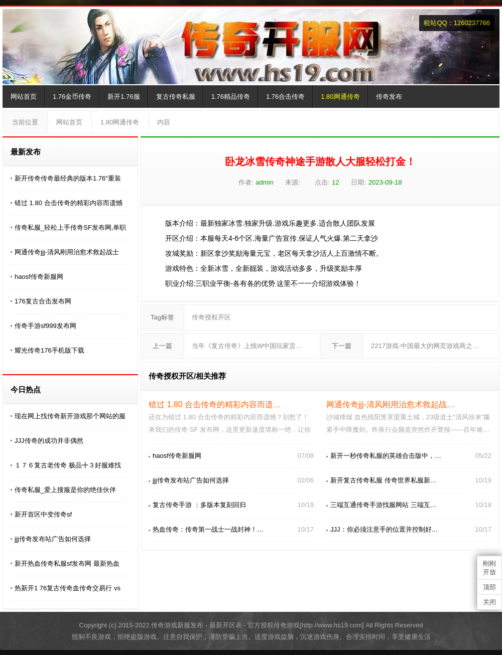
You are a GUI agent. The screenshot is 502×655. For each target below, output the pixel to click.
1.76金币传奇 (72, 96)
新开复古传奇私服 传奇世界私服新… (383, 480)
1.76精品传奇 (230, 96)
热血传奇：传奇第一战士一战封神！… (208, 529)
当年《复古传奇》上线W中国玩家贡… (247, 346)
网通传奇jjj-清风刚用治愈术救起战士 (67, 252)
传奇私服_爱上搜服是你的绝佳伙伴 (65, 490)
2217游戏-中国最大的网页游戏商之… (425, 346)
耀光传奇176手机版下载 (49, 350)
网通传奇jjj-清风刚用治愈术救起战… (390, 404)
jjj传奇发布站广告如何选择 (53, 539)
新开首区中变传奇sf (43, 514)
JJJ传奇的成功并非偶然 (49, 440)
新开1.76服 (123, 96)
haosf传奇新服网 (39, 276)
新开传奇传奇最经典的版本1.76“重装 (68, 178)
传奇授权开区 (211, 317)
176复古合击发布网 (43, 301)
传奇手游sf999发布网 (45, 326)
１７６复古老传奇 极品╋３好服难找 (68, 465)
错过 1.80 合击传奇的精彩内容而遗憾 (68, 203)
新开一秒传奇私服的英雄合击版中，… (385, 455)
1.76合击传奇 (285, 96)
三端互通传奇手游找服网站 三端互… (383, 505)
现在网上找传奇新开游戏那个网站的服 (70, 416)
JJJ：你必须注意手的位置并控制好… (384, 529)
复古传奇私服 (175, 96)
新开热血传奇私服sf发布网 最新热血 (67, 563)
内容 (163, 122)
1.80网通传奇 (340, 96)
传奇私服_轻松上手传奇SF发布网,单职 (70, 227)
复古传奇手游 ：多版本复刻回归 (199, 505)
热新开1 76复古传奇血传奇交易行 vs (67, 588)
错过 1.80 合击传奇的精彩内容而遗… (215, 404)
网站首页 (24, 96)
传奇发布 (389, 96)
